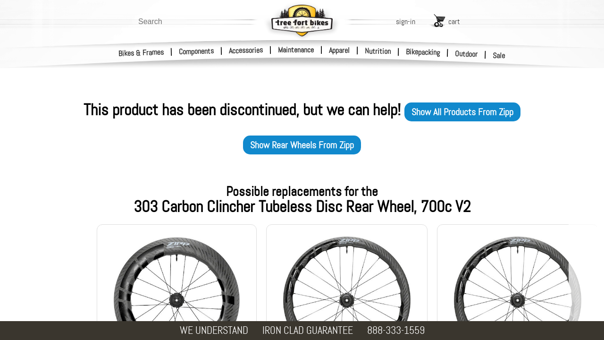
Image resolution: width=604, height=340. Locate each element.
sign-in (405, 21)
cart (454, 21)
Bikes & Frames (141, 53)
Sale (499, 56)
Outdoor (466, 54)
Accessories (246, 50)
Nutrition (378, 51)
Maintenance (296, 50)
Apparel (339, 50)
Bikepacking (423, 52)
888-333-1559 (396, 330)
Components (196, 51)
